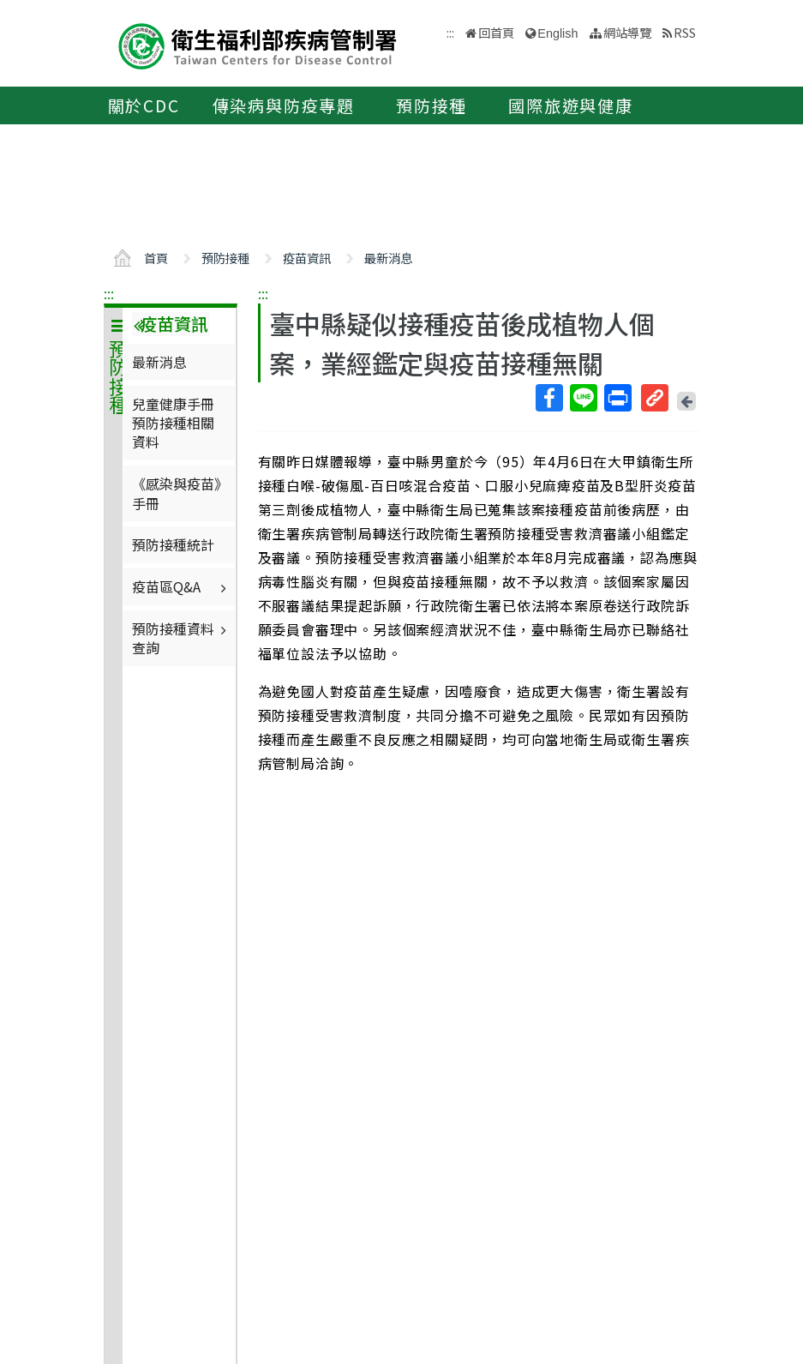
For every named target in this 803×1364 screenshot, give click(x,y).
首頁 (156, 258)
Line (582, 398)
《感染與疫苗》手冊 (176, 493)
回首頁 (496, 32)
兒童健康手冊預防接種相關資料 (173, 423)
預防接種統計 (173, 544)
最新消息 (388, 258)
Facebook (548, 398)
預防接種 (431, 105)
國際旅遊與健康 (570, 105)
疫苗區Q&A (181, 586)
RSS (685, 32)
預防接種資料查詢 (181, 638)
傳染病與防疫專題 (284, 105)
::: (109, 293)
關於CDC (144, 105)
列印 (617, 398)
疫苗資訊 (307, 258)
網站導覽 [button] (627, 32)
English (557, 33)
